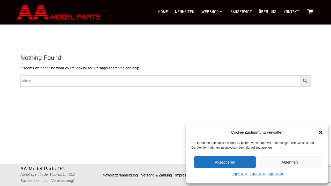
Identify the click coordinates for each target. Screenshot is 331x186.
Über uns (267, 11)
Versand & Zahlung (156, 175)
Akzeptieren (225, 162)
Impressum (239, 174)
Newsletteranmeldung (120, 175)
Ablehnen (289, 162)
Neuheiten (184, 11)
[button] (320, 132)
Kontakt (291, 11)
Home (163, 11)
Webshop (210, 11)
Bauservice (241, 11)
